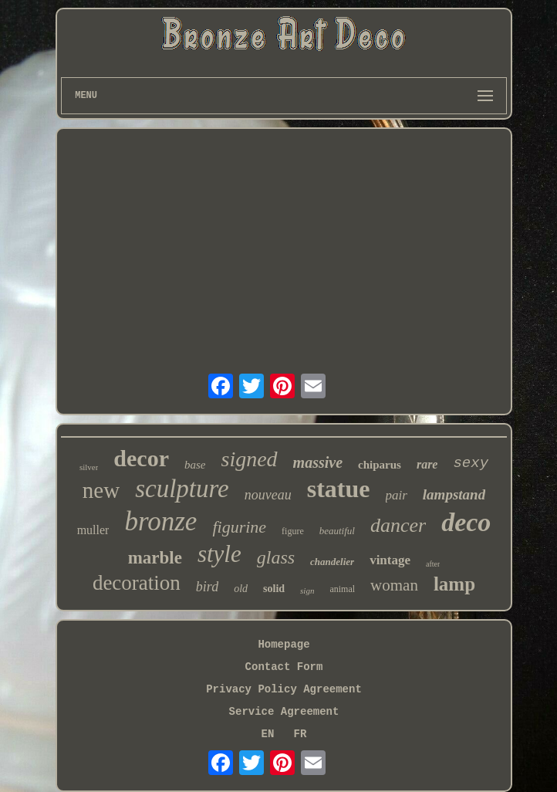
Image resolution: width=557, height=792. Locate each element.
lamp (454, 584)
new (101, 490)
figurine (239, 526)
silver (88, 467)
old (241, 588)
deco (466, 522)
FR (300, 734)
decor (141, 458)
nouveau (268, 495)
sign (307, 590)
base (195, 465)
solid (274, 588)
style (219, 553)
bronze (160, 521)
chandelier (332, 561)
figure (293, 531)
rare (427, 464)
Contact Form (284, 667)
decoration (137, 582)
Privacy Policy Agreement (284, 689)
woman (394, 585)
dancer (398, 525)
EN (268, 734)
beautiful (337, 530)
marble (155, 557)
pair (396, 495)
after (433, 564)
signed (249, 459)
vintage (390, 560)
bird (207, 586)
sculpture (182, 489)
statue (338, 489)
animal (342, 589)
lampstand (454, 494)
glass (276, 557)
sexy (470, 463)
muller (93, 529)
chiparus (379, 465)
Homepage (283, 644)
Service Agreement (284, 712)
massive (318, 462)
